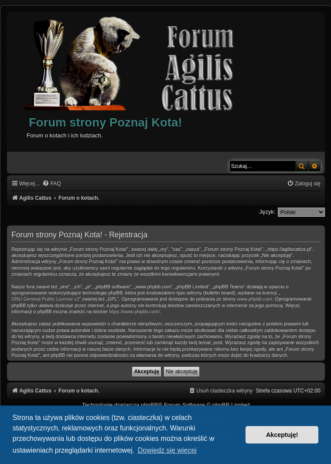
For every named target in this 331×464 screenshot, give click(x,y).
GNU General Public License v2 (45, 298)
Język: (267, 211)
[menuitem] (51, 184)
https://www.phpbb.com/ (134, 311)
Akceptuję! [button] (282, 434)
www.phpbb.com (254, 298)
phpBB (149, 405)
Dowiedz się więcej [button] (167, 450)
